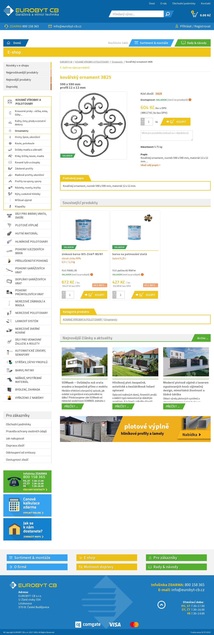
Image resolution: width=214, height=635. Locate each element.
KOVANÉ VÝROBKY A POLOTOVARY (23, 102)
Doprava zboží (15, 445)
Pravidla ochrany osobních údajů (26, 431)
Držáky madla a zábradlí (25, 149)
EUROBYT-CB (66, 61)
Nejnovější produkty (18, 79)
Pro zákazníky (18, 415)
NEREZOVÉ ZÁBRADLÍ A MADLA (25, 303)
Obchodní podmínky (183, 3)
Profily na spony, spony (24, 181)
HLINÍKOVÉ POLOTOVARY (27, 241)
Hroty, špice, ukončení (24, 137)
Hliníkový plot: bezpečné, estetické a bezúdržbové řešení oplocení (133, 386)
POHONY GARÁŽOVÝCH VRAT (25, 270)
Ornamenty (18, 130)
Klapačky (16, 206)
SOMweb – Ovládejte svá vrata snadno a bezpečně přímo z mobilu (85, 384)
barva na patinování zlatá (129, 254)
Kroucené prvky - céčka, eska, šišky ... (28, 112)
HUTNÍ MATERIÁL (22, 233)
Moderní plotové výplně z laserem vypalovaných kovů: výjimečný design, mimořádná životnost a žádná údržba (185, 388)
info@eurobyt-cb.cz (67, 26)
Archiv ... (202, 338)
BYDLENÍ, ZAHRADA (23, 389)
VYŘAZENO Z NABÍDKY (24, 397)
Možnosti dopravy (99, 566)
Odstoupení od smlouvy (20, 452)
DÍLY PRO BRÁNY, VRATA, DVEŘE (26, 215)
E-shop (89, 557)
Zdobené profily (20, 168)
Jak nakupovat (15, 438)
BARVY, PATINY (20, 370)
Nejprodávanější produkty (22, 72)
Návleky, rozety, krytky (24, 187)
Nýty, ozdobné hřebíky (24, 194)
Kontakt (206, 3)
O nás (163, 3)
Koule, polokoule (21, 143)
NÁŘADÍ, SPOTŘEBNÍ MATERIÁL (23, 380)
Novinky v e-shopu (17, 65)
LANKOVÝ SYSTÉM (22, 321)
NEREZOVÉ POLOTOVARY (27, 312)
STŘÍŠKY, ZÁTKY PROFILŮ (27, 362)
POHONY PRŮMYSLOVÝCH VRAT (25, 292)
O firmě (20, 566)
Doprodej (12, 86)
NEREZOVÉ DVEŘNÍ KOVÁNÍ (22, 330)
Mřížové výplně (20, 200)
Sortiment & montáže (32, 557)
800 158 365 (30, 26)
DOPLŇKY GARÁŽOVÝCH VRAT (26, 281)
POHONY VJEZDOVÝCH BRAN (25, 251)
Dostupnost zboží (17, 459)
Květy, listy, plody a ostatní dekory (27, 122)
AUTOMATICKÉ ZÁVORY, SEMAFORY (26, 352)
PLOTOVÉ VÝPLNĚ (22, 225)
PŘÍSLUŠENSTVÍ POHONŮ (27, 260)
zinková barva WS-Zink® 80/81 (82, 254)
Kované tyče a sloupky (24, 162)
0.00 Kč (201, 14)
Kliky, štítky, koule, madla (26, 156)
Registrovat (202, 26)
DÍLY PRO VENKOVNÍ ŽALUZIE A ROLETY (23, 341)
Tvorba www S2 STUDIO (200, 632)
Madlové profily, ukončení (26, 174)
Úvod (152, 3)
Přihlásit (186, 26)
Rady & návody (165, 566)
